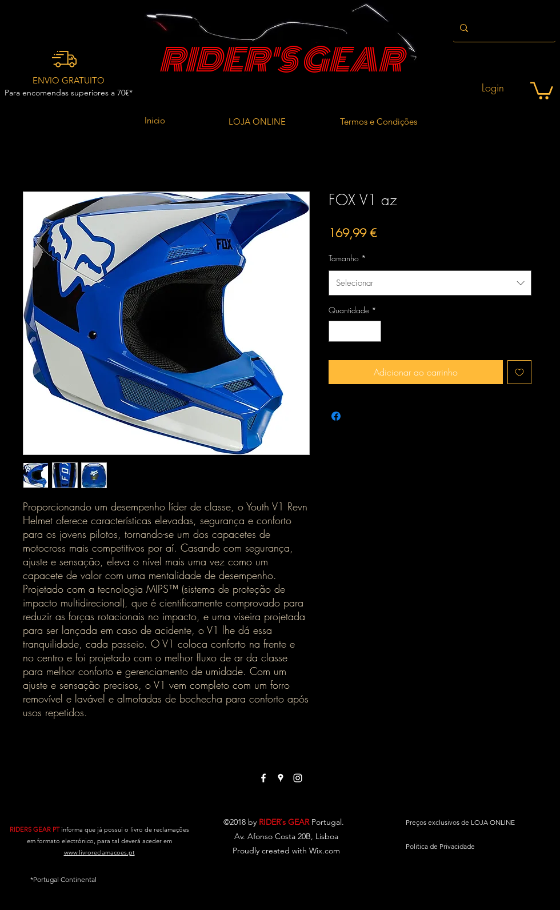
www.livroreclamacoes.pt (99, 852)
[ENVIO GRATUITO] (69, 80)
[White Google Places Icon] (280, 778)
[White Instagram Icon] (297, 778)
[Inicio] (155, 120)
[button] (541, 89)
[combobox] (430, 283)
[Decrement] (337, 331)
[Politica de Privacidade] (440, 846)
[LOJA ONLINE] (257, 121)
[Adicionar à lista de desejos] (519, 372)
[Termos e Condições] (379, 121)
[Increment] (372, 331)
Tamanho (347, 258)
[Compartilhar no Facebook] (336, 416)
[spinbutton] (355, 331)
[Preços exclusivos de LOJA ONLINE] (460, 822)
